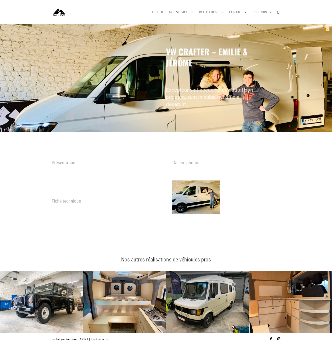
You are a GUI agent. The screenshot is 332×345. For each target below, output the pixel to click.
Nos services (179, 12)
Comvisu (71, 339)
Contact (236, 12)
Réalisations (209, 12)
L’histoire (260, 12)
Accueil (157, 12)
